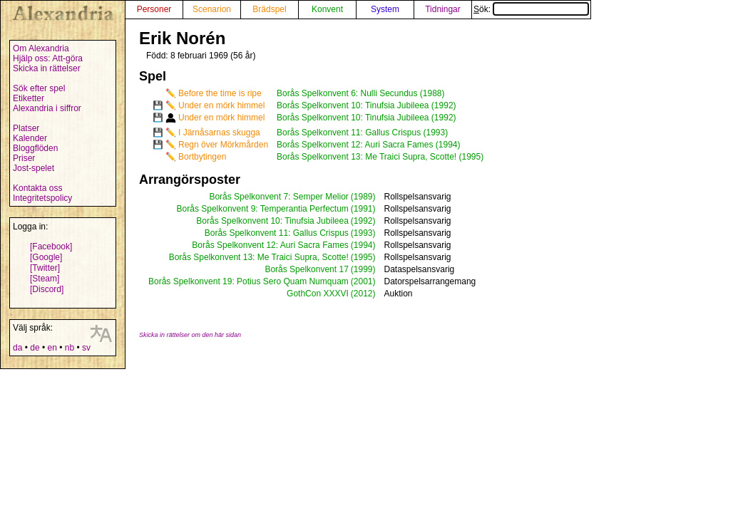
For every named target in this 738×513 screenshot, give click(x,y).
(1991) (363, 209)
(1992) (363, 221)
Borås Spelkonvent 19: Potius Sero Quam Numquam (248, 281)
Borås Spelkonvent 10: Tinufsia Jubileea (272, 221)
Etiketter (28, 98)
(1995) (363, 257)
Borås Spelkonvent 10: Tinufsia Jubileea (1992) (366, 105)
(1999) (363, 269)
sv (86, 348)
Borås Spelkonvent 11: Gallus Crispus (277, 233)
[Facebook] (51, 247)
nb (69, 348)
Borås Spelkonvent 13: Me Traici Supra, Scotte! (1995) (380, 157)
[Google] (46, 257)
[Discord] (46, 289)
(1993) (363, 233)
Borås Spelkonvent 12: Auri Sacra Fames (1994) (368, 145)
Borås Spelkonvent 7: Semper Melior (278, 197)
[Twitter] (45, 268)
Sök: (531, 9)
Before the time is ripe (220, 93)
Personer (154, 9)
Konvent (327, 9)
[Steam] (44, 279)
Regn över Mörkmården (223, 145)
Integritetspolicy (42, 198)
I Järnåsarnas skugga (219, 133)
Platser (26, 128)
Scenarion (212, 9)
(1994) (363, 245)
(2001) (363, 281)
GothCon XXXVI (318, 294)
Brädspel (269, 9)
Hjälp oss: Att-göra (48, 58)
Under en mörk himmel (221, 105)
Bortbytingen (202, 157)
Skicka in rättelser (47, 68)
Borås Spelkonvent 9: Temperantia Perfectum (263, 209)
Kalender (30, 138)
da (17, 348)
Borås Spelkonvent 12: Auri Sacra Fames (270, 245)
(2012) (363, 294)
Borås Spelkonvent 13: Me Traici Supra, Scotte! (259, 257)
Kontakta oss (37, 188)
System (385, 9)
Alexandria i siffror (47, 108)
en (51, 348)
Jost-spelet (33, 168)
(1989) (363, 197)
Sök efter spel (39, 88)
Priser (24, 158)
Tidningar (443, 9)
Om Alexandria (41, 48)
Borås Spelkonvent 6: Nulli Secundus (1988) (360, 93)
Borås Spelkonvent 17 (306, 269)
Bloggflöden (35, 148)
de (34, 348)
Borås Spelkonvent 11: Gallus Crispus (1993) (362, 133)
